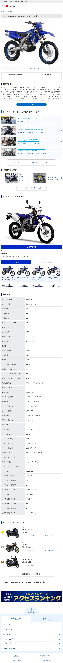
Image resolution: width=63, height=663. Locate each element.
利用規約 (16, 656)
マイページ (53, 7)
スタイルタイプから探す (10, 634)
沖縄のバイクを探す (16, 619)
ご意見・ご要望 (16, 660)
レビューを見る (49, 536)
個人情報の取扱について (47, 656)
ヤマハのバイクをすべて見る (31, 188)
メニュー (59, 7)
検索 (46, 7)
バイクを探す (31, 536)
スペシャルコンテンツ (46, 619)
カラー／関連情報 (46, 262)
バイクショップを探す (9, 639)
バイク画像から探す (9, 649)
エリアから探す (8, 644)
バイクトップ (7, 624)
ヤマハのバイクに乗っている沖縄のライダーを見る (31, 162)
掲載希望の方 (47, 660)
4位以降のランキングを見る (31, 574)
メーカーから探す (8, 629)
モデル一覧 (16, 262)
